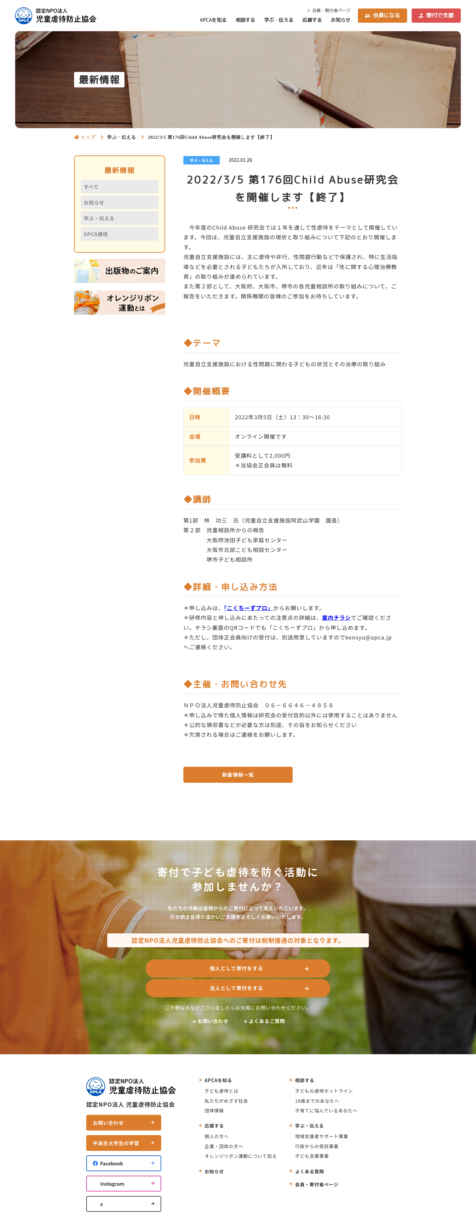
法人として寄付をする (302, 970)
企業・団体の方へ (224, 1127)
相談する (245, 20)
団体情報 (214, 1091)
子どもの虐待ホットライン (324, 1072)
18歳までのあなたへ (317, 1081)
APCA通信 (96, 234)
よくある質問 (309, 1152)
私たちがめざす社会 (226, 1081)
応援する (312, 20)
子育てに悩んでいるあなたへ (326, 1091)
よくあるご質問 (267, 1001)
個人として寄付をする (171, 970)
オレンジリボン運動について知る (241, 1137)
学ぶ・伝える (278, 20)
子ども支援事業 (312, 1137)
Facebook (111, 1144)
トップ (88, 137)
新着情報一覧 (238, 775)
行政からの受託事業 (316, 1127)
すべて (91, 186)
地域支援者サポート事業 (321, 1117)
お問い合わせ (213, 1001)
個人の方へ (217, 1117)
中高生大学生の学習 (116, 1124)
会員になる (386, 15)
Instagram (112, 1164)
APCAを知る (213, 20)
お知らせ (340, 20)
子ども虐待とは (221, 1072)
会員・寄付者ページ (331, 10)
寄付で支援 (440, 15)
